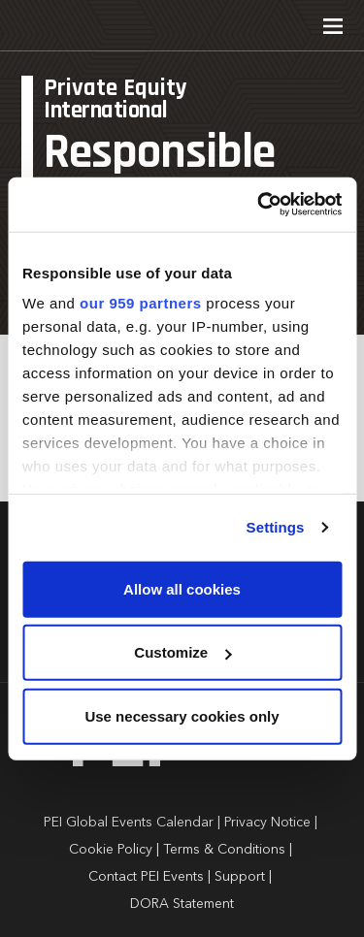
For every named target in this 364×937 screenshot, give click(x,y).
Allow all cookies (182, 588)
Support (240, 877)
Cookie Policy (110, 849)
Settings (276, 527)
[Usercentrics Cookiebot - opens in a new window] (259, 204)
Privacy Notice (267, 822)
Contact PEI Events (146, 877)
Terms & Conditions (224, 849)
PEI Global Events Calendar (129, 822)
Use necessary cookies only (181, 715)
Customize (182, 652)
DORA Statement (182, 904)
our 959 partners (141, 303)
